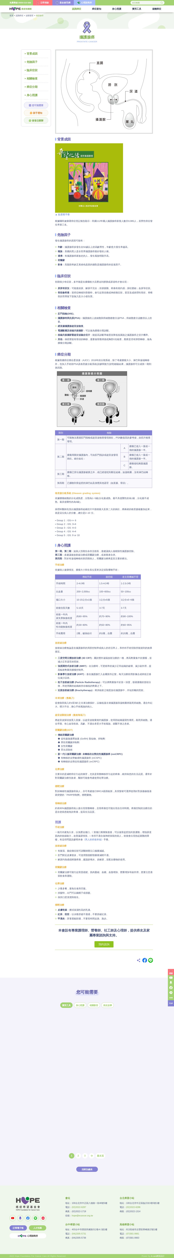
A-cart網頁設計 (157, 1256)
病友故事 (107, 1005)
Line (150, 960)
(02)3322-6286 (133, 1207)
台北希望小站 (127, 1198)
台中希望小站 (72, 1224)
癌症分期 (32, 86)
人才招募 (37, 1228)
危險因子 (32, 61)
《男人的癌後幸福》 (93, 839)
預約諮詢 (104, 944)
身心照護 (32, 95)
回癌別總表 (87, 1169)
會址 (67, 1198)
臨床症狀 (32, 70)
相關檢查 (32, 78)
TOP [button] (171, 1003)
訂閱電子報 (18, 1228)
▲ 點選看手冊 (62, 214)
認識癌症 (19, 15)
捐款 (171, 973)
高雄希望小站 (127, 1224)
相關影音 (94, 1005)
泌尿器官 (29, 15)
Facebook (144, 960)
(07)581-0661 (132, 1234)
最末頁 (100, 1156)
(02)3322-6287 (79, 1207)
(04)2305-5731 (79, 1234)
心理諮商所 (28, 1236)
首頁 (11, 15)
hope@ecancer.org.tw (82, 1215)
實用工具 (66, 1005)
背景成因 (32, 53)
